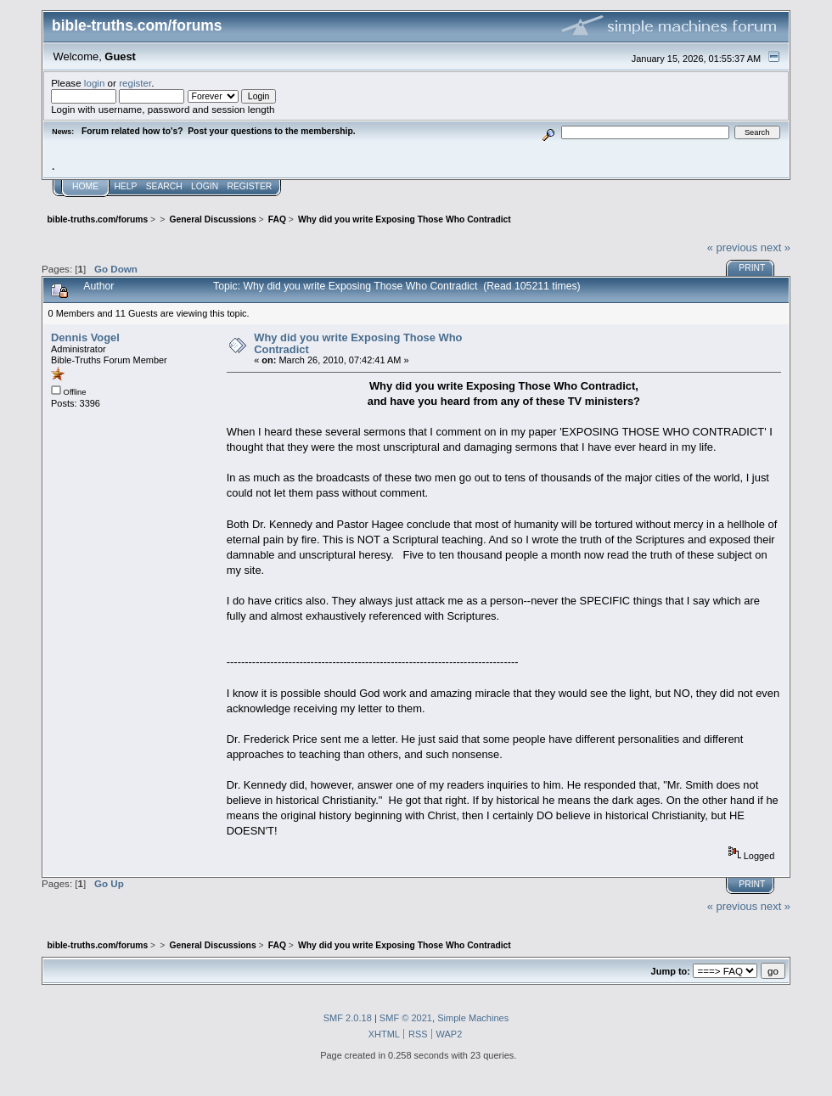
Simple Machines (473, 1018)
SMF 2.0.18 (347, 1018)
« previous (732, 247)
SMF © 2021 (405, 1018)
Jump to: (670, 971)
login (94, 82)
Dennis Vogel (85, 337)
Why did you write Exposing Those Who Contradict (358, 343)
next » (775, 247)
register (135, 82)
